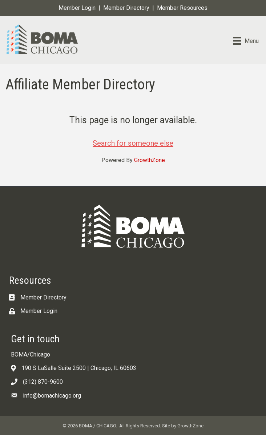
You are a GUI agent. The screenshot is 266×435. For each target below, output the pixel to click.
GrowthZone (149, 160)
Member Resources (182, 7)
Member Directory (126, 7)
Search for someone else (133, 143)
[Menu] (246, 40)
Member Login (77, 7)
